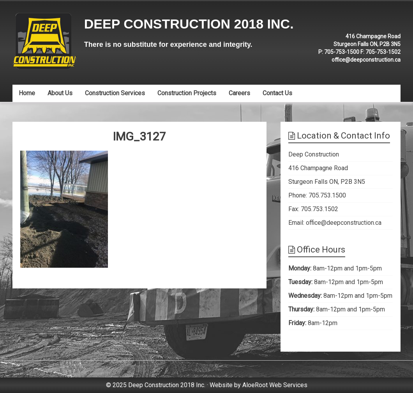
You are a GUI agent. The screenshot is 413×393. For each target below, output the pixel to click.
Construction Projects (186, 93)
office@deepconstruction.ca (366, 60)
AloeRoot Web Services (274, 385)
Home (27, 93)
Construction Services (115, 93)
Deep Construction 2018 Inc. (189, 23)
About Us (60, 93)
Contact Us (277, 93)
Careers (239, 93)
